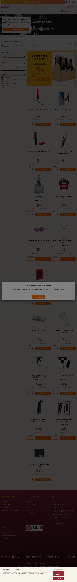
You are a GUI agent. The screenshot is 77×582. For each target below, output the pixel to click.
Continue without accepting (58, 573)
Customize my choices (58, 577)
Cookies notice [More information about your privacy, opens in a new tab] (39, 577)
